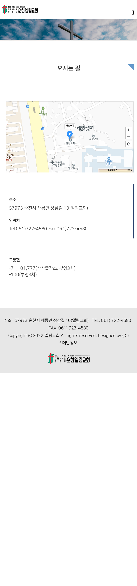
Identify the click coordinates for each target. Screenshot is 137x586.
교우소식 (5, 571)
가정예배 (5, 532)
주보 (3, 567)
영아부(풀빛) (8, 451)
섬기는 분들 (7, 400)
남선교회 (5, 554)
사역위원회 (7, 545)
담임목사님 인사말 (11, 384)
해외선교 (5, 515)
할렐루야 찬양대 (10, 443)
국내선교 (5, 511)
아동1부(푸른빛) (10, 469)
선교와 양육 (7, 503)
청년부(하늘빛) (9, 494)
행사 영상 (6, 435)
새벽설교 (5, 426)
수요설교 (5, 422)
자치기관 (5, 549)
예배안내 (5, 405)
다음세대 (5, 447)
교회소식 (5, 562)
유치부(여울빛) (9, 460)
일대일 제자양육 (10, 520)
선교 (3, 507)
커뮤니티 (5, 541)
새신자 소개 (7, 575)
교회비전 (5, 388)
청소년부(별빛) (9, 486)
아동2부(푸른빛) (10, 477)
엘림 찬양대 (7, 439)
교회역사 (5, 392)
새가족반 (5, 528)
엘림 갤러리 (7, 579)
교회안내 (5, 379)
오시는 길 (6, 409)
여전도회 (5, 558)
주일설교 (5, 417)
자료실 (4, 583)
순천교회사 (7, 396)
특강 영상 (6, 430)
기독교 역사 (7, 537)
